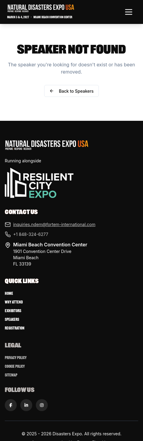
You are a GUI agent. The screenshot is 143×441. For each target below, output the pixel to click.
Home (9, 293)
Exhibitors (13, 310)
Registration (14, 328)
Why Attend (14, 302)
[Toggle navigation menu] (129, 12)
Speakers (12, 319)
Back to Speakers (71, 91)
